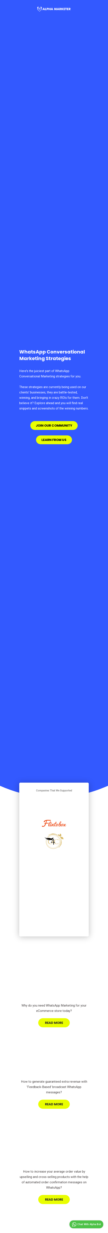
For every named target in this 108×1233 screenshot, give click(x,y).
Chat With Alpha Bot (86, 1224)
